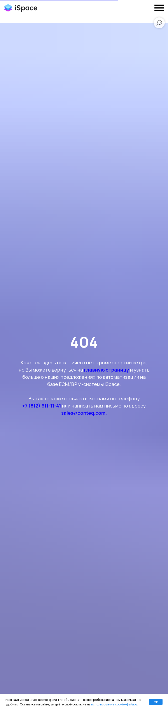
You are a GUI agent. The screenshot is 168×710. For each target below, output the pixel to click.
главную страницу (106, 370)
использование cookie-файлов (114, 704)
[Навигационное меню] (159, 8)
